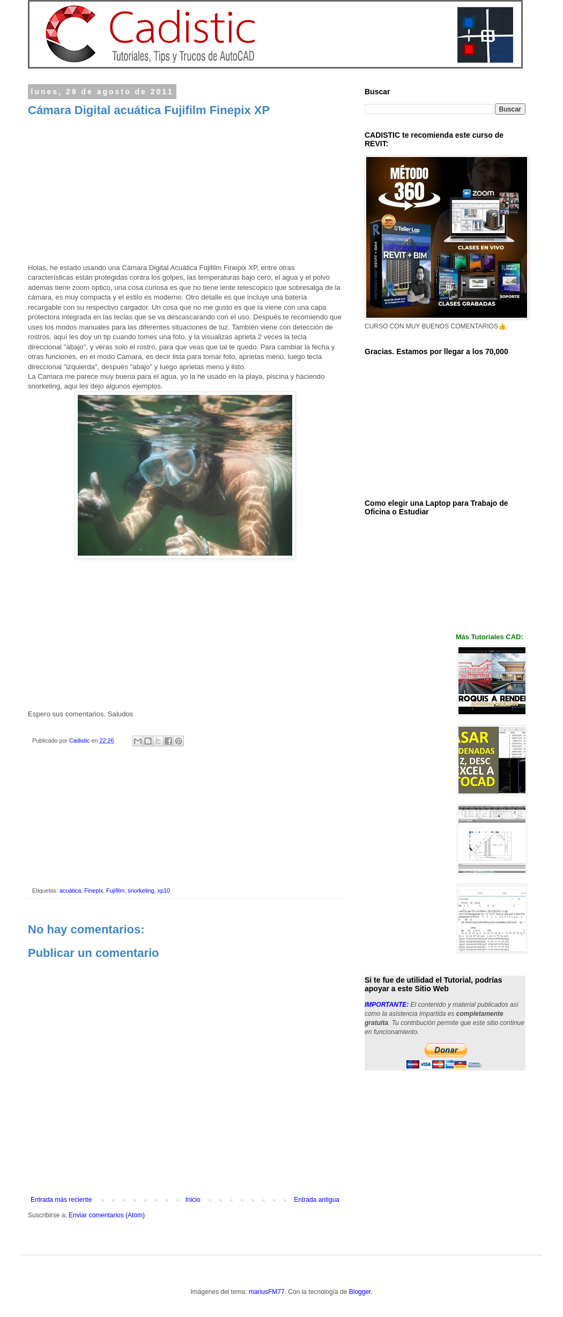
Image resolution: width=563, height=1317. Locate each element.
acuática (70, 890)
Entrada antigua (316, 1199)
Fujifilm (115, 890)
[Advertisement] (185, 193)
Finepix (93, 890)
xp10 (163, 890)
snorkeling (141, 890)
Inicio (193, 1199)
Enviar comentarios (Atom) (107, 1215)
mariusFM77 (267, 1292)
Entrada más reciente (61, 1199)
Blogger (360, 1292)
